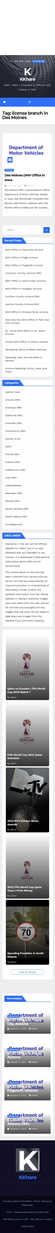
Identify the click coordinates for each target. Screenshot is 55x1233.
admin (29, 186)
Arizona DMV (12, 399)
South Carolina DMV (17, 508)
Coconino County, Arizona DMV (23, 273)
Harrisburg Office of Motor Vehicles (25, 349)
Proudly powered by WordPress (18, 1201)
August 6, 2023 (18, 1029)
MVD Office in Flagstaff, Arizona (24, 265)
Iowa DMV (9, 170)
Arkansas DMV (13, 407)
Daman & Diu (12, 438)
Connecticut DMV (15, 431)
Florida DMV (12, 454)
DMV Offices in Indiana (41, 1219)
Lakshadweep (13, 485)
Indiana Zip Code (15, 469)
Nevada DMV (12, 501)
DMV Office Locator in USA (15, 1219)
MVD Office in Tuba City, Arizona (24, 249)
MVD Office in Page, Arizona (21, 257)
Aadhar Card (12, 392)
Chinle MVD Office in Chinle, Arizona (26, 341)
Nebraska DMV (13, 493)
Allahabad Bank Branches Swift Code (31, 1212)
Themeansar (27, 1205)
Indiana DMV (12, 462)
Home (9, 1212)
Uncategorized (13, 524)
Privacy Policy (27, 1226)
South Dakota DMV (16, 516)
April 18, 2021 (15, 186)
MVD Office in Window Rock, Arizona (26, 312)
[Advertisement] (27, 27)
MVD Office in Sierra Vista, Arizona (25, 280)
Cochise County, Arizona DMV (22, 296)
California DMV (14, 415)
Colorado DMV (13, 423)
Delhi (8, 446)
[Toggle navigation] (29, 102)
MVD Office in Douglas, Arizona (23, 288)
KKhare (27, 79)
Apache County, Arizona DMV (22, 304)
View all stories (27, 972)
